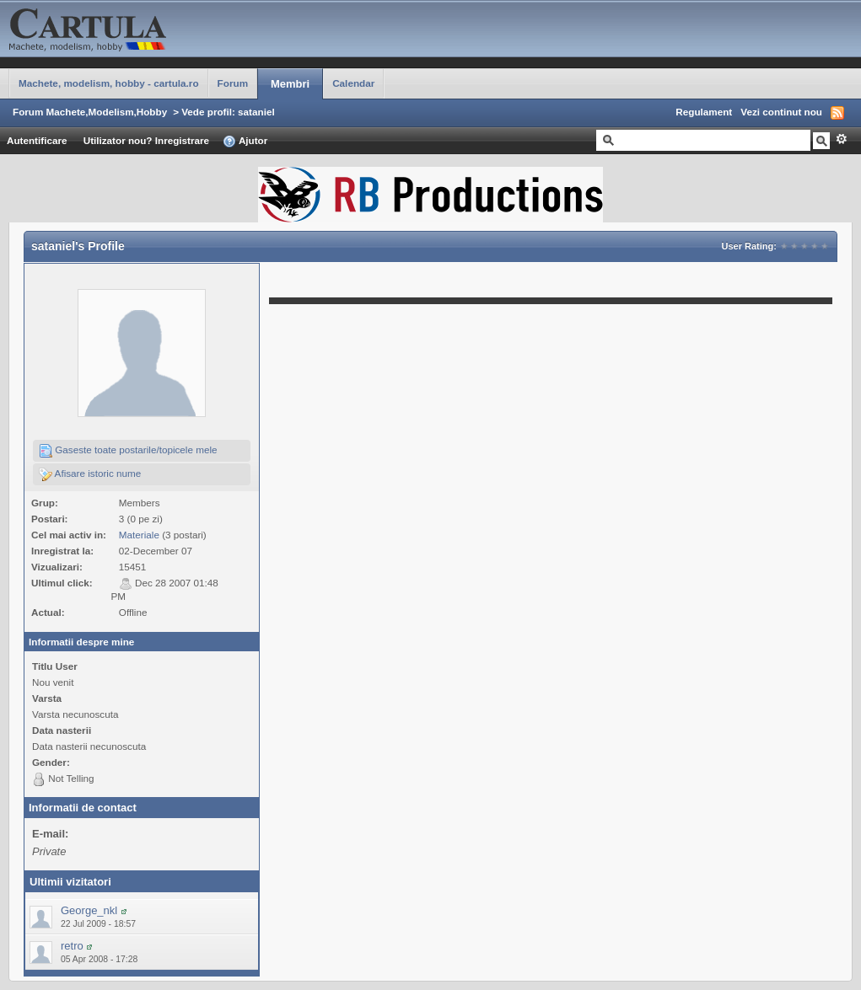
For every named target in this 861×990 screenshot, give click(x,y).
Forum (233, 83)
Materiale (139, 534)
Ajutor (245, 141)
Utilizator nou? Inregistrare (146, 140)
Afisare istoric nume (90, 474)
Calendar (353, 83)
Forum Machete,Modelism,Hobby (90, 111)
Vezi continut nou (781, 111)
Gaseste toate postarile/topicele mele (128, 451)
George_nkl (89, 910)
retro (72, 945)
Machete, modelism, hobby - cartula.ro (109, 83)
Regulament (703, 111)
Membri (290, 84)
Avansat (841, 139)
